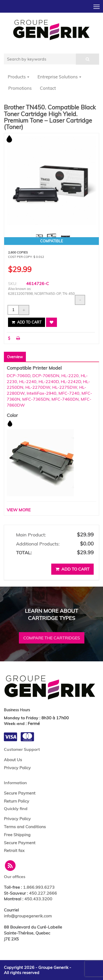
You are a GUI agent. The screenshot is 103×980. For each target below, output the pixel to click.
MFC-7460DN (65, 399)
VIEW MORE (19, 509)
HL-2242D (71, 381)
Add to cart (26, 322)
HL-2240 (27, 381)
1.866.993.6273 (39, 887)
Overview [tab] (15, 357)
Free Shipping (17, 834)
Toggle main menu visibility (96, 5)
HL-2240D (49, 381)
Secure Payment (19, 793)
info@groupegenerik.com (28, 915)
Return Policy (16, 801)
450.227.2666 (43, 893)
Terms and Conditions (25, 826)
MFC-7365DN (35, 399)
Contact (48, 88)
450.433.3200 (38, 898)
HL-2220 (70, 375)
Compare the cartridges (51, 637)
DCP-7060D (18, 375)
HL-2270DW (37, 387)
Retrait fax (14, 850)
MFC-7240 (68, 393)
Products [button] (18, 76)
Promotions (20, 88)
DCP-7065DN (45, 375)
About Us (13, 759)
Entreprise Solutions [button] (59, 76)
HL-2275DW (64, 387)
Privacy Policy (17, 767)
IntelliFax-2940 (41, 393)
